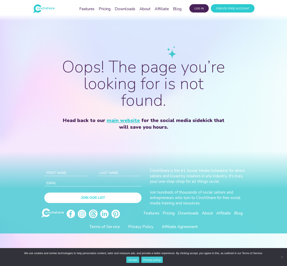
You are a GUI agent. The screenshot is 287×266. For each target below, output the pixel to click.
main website (123, 120)
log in (199, 8)
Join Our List (93, 197)
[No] (282, 257)
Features (86, 9)
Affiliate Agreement (180, 226)
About (144, 9)
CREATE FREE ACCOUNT (232, 8)
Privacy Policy (140, 226)
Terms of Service (104, 226)
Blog (177, 9)
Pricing (105, 9)
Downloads (125, 9)
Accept (132, 259)
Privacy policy (152, 259)
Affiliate (162, 9)
